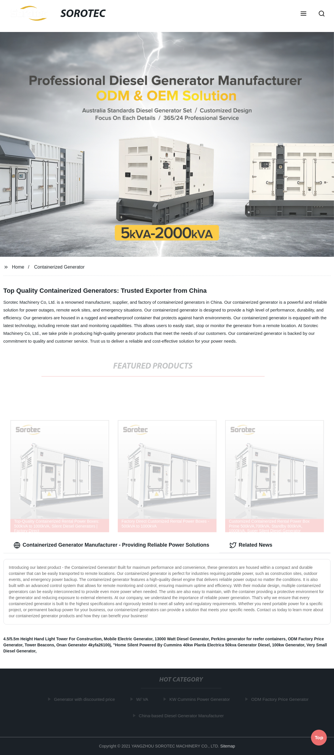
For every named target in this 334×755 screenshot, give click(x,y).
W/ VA (143, 699)
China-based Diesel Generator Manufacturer (181, 715)
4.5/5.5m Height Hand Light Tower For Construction (52, 639)
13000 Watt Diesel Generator (182, 639)
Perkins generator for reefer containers (248, 639)
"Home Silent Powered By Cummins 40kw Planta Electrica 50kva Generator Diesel (191, 645)
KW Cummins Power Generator (200, 699)
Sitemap (227, 746)
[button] (303, 14)
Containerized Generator (59, 267)
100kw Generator (288, 645)
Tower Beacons (39, 645)
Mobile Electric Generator (128, 639)
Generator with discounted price (85, 699)
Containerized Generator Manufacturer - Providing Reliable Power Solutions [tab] (111, 545)
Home (18, 267)
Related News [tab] (250, 545)
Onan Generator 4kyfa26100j (83, 645)
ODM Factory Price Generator (280, 699)
